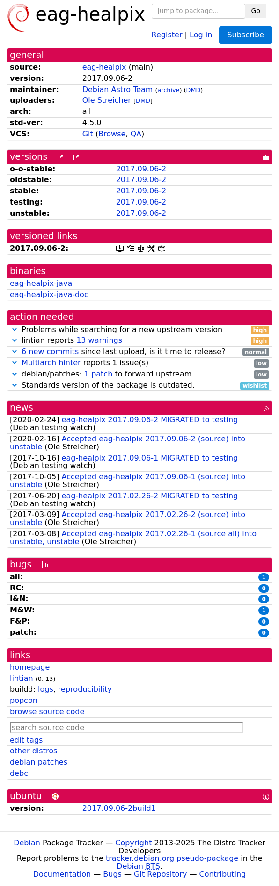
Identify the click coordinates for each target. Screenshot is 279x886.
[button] (14, 329)
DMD (193, 89)
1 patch (98, 373)
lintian (21, 678)
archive (169, 89)
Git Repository (160, 874)
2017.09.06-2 (141, 168)
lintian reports (139, 341)
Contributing (222, 874)
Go (255, 10)
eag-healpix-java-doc (49, 294)
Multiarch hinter (51, 362)
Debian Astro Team (117, 89)
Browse (111, 133)
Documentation (62, 874)
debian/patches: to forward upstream (139, 374)
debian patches (38, 762)
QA (136, 133)
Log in (201, 34)
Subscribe (245, 34)
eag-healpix (104, 67)
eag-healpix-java (41, 283)
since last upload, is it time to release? (139, 352)
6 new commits (50, 351)
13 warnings (99, 340)
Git (87, 133)
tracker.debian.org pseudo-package (172, 858)
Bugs (112, 874)
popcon (23, 700)
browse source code (47, 711)
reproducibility (85, 689)
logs (45, 689)
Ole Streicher (106, 100)
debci (20, 773)
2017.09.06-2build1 (119, 808)
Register (167, 34)
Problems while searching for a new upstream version (139, 330)
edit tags (26, 740)
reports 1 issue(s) (139, 363)
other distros (33, 750)
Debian (27, 842)
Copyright (133, 842)
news (21, 407)
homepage (30, 667)
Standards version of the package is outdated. (139, 386)
